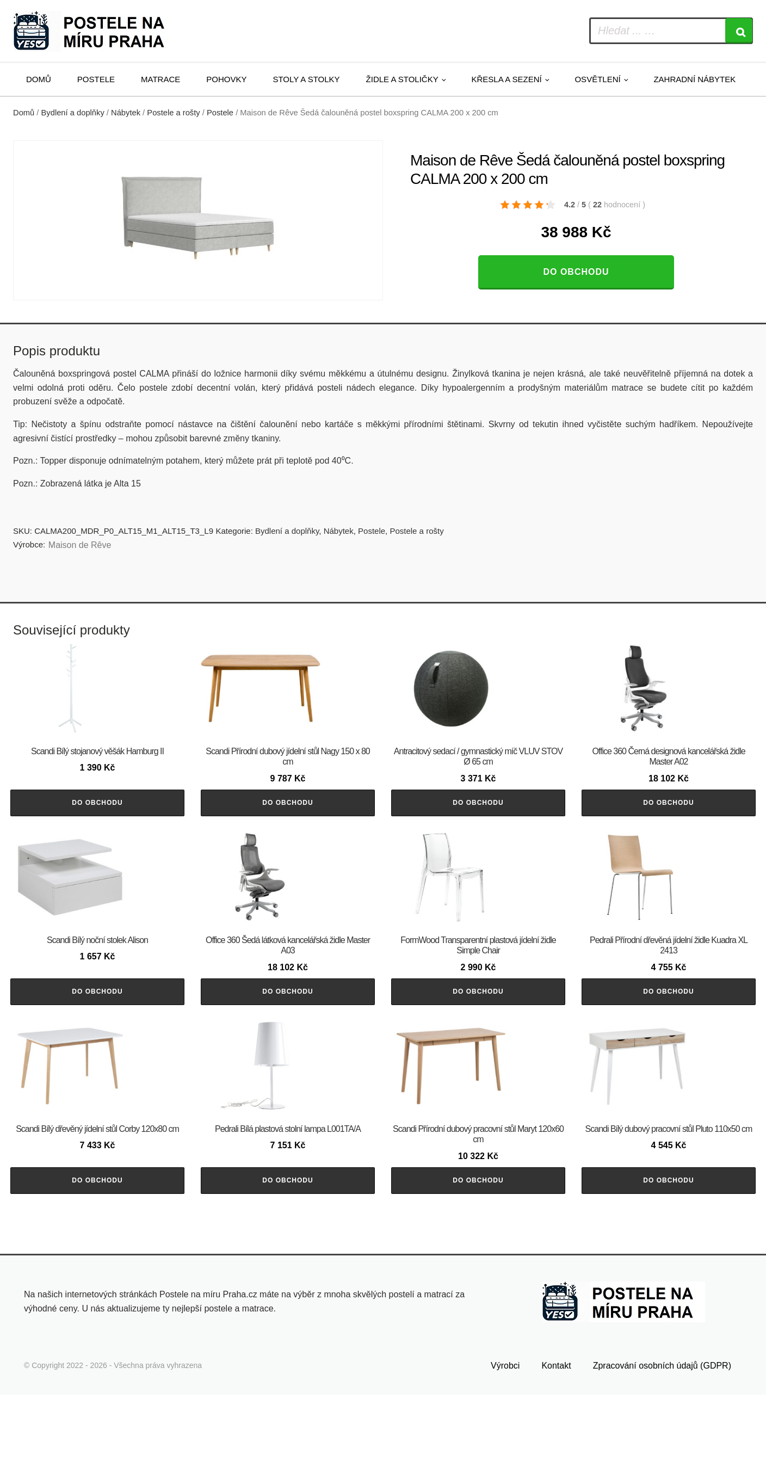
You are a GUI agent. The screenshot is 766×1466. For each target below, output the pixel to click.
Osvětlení (597, 79)
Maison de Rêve (80, 545)
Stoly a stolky (306, 79)
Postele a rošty (173, 112)
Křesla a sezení (506, 79)
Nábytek (125, 112)
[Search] (738, 31)
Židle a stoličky (402, 79)
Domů (38, 79)
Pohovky (226, 79)
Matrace (160, 79)
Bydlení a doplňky (72, 112)
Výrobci (505, 1437)
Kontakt (556, 1437)
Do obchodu (576, 271)
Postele (96, 79)
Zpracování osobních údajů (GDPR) (662, 1437)
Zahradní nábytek (694, 79)
